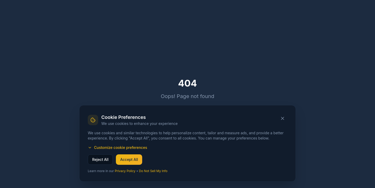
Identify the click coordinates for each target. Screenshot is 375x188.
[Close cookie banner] (282, 118)
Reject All (100, 159)
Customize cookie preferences (117, 147)
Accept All (129, 159)
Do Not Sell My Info (153, 171)
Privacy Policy (125, 171)
